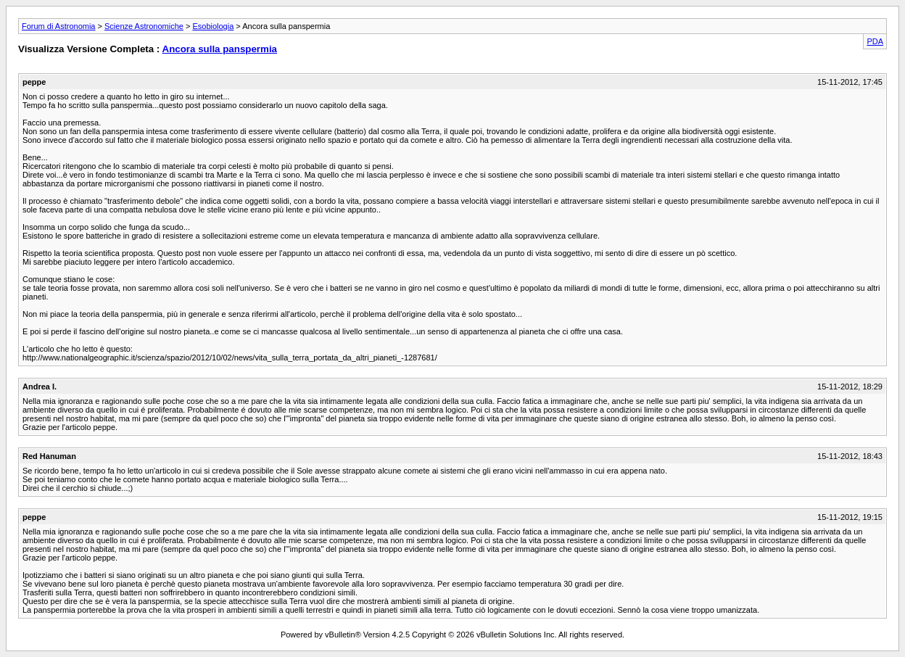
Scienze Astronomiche (143, 26)
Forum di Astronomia (58, 26)
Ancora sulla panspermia (220, 49)
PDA (875, 41)
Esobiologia (213, 26)
